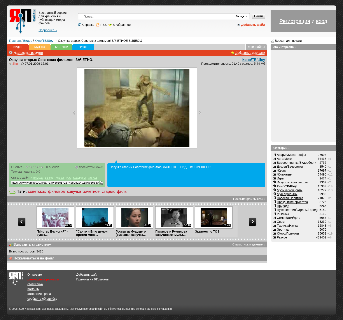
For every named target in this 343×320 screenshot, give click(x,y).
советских (37, 191)
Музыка (39, 47)
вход (321, 21)
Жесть (281, 170)
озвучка (74, 191)
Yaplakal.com (32, 308)
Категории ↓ (281, 148)
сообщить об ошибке (42, 298)
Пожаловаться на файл (34, 258)
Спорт (281, 221)
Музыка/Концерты (290, 190)
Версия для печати (288, 40)
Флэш (83, 47)
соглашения (164, 308)
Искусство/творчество (292, 182)
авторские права (39, 294)
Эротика (283, 229)
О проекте (34, 274)
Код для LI (79, 177)
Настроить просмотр (28, 52)
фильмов (56, 191)
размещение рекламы (43, 279)
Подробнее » (47, 30)
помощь (33, 289)
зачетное (91, 191)
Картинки (61, 47)
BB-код (49, 177)
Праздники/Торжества (292, 202)
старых (108, 191)
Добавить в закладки (250, 52)
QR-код (92, 177)
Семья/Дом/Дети (289, 217)
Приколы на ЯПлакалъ (92, 279)
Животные (284, 174)
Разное (282, 237)
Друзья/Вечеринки (290, 166)
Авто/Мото (284, 158)
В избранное (122, 24)
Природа (283, 206)
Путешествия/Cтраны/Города (297, 210)
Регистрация (294, 21)
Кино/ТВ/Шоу (44, 40)
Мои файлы (256, 47)
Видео (27, 40)
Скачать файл (19, 177)
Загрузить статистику (32, 244)
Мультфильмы (287, 194)
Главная (15, 40)
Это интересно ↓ (284, 47)
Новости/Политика (290, 198)
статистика (35, 284)
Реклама (283, 214)
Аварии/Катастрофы (291, 155)
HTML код (36, 177)
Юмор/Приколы (288, 233)
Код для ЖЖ (63, 177)
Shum (16, 63)
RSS (103, 24)
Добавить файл (87, 274)
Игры (280, 178)
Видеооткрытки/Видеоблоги (296, 162)
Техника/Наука (287, 225)
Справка (88, 24)
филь (122, 191)
